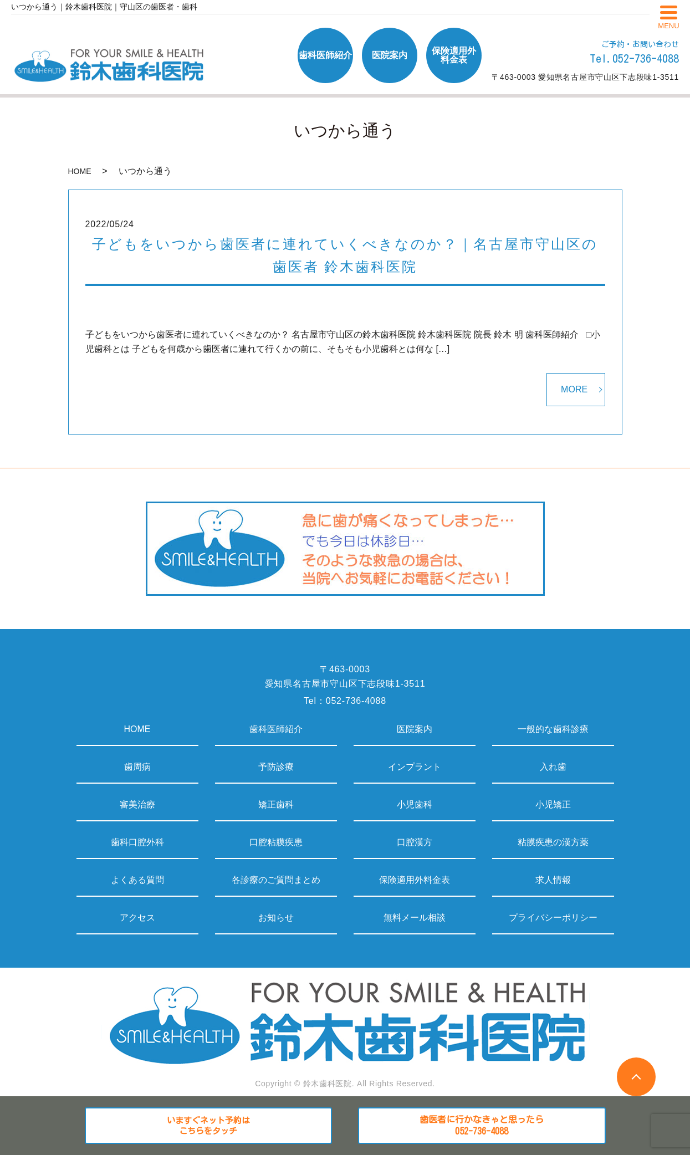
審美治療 (137, 804)
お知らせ (276, 917)
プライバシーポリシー (553, 917)
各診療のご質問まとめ (276, 880)
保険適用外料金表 (414, 880)
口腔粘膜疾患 (276, 842)
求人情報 (553, 880)
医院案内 (414, 729)
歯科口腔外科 (137, 842)
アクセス (137, 917)
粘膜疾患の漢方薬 (553, 842)
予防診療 (276, 766)
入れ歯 (553, 766)
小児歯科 (414, 804)
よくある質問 (137, 880)
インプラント (414, 766)
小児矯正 (553, 804)
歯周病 (137, 766)
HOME (79, 171)
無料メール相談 (415, 917)
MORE (574, 389)
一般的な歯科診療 (553, 729)
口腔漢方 (414, 842)
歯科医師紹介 (276, 729)
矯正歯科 (276, 804)
